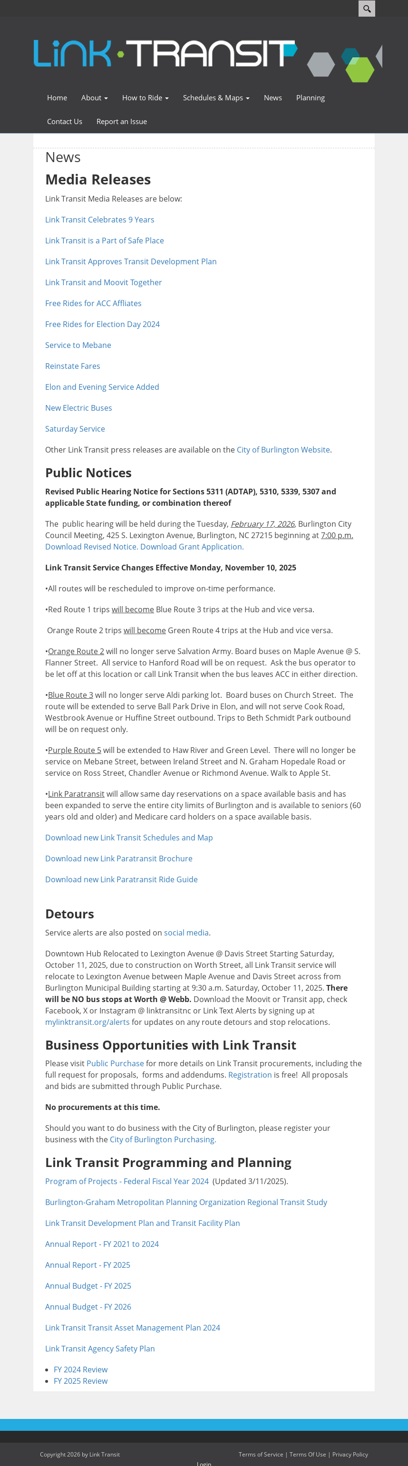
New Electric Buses (78, 408)
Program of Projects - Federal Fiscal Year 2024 (127, 1181)
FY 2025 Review (80, 1381)
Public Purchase (115, 1063)
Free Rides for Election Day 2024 (102, 324)
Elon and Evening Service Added (102, 387)
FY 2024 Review (80, 1369)
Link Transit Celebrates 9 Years (100, 219)
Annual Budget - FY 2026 (88, 1307)
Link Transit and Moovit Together (103, 282)
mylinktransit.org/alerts (87, 1022)
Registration (250, 1075)
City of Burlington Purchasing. (163, 1139)
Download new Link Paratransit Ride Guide (124, 879)
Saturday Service (75, 429)
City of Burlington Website (283, 449)
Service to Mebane (78, 345)
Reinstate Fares (72, 366)
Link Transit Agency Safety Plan (100, 1348)
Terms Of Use (308, 1454)
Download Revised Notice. (91, 546)
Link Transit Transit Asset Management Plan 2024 (132, 1327)
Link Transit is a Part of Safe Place (104, 240)
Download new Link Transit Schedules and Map (129, 837)
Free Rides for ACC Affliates (93, 303)
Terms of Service (261, 1454)
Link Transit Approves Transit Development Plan (131, 261)
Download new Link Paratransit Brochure (119, 858)
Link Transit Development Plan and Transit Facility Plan (142, 1223)
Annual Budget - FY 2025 (88, 1286)
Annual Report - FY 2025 (87, 1265)
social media (186, 932)
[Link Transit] (164, 50)
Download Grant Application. (192, 546)
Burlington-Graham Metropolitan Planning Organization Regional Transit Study (186, 1202)
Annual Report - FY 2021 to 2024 (102, 1244)
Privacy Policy (350, 1454)
